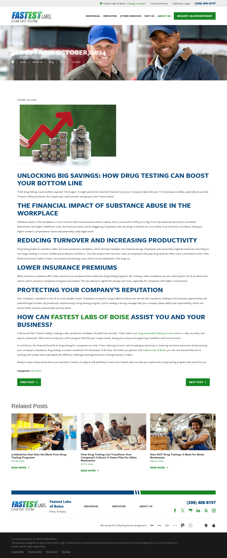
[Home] (31, 16)
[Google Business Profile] (190, 510)
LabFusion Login (181, 3)
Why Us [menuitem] (150, 16)
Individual (91, 506)
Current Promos (159, 3)
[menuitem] (17, 551)
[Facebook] (175, 510)
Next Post (198, 382)
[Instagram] (214, 510)
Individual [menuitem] (93, 16)
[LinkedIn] (198, 510)
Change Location (136, 3)
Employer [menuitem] (110, 16)
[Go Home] (12, 61)
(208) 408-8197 (205, 3)
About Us (146, 506)
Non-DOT (36, 371)
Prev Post (29, 382)
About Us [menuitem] (164, 16)
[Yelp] (206, 510)
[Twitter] (183, 510)
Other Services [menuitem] (130, 16)
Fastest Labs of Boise (90, 316)
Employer (119, 506)
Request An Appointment (194, 16)
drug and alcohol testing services (155, 333)
